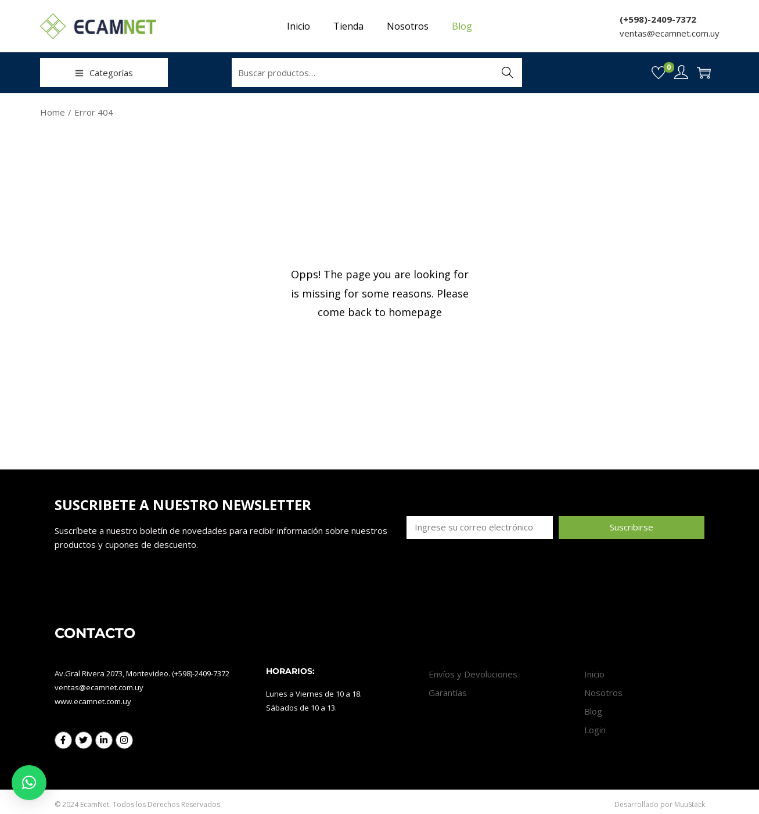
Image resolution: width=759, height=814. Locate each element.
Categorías (104, 72)
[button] (29, 782)
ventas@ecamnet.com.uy (670, 33)
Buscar (507, 72)
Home (52, 112)
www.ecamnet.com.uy (93, 701)
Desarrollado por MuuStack (659, 804)
